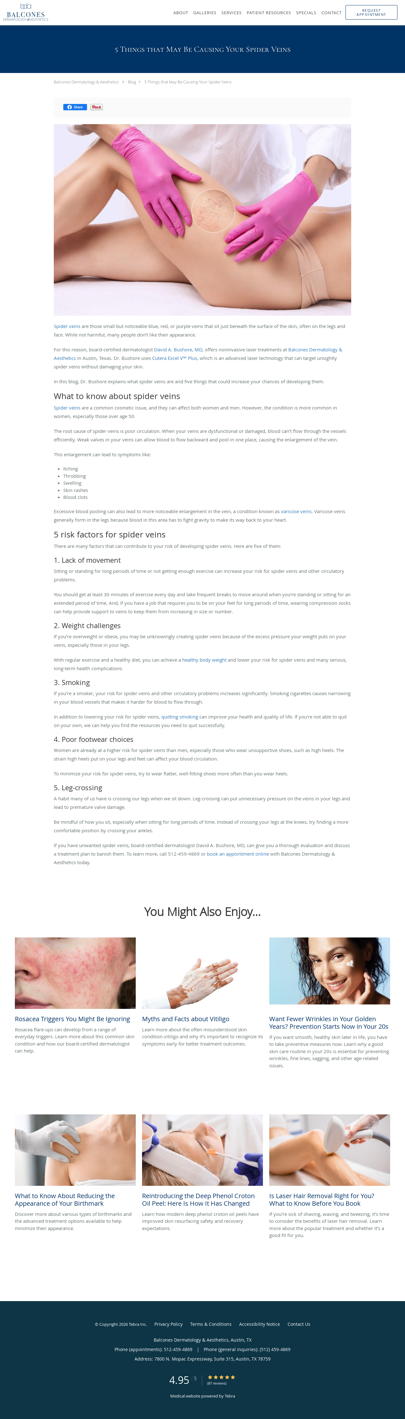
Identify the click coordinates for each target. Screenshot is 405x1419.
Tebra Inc (137, 1324)
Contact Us (299, 1324)
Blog (132, 82)
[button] (371, 12)
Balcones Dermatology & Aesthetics (86, 82)
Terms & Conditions (211, 1324)
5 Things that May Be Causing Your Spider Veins (188, 82)
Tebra (230, 1396)
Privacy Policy (168, 1324)
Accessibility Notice (259, 1324)
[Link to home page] (24, 12)
